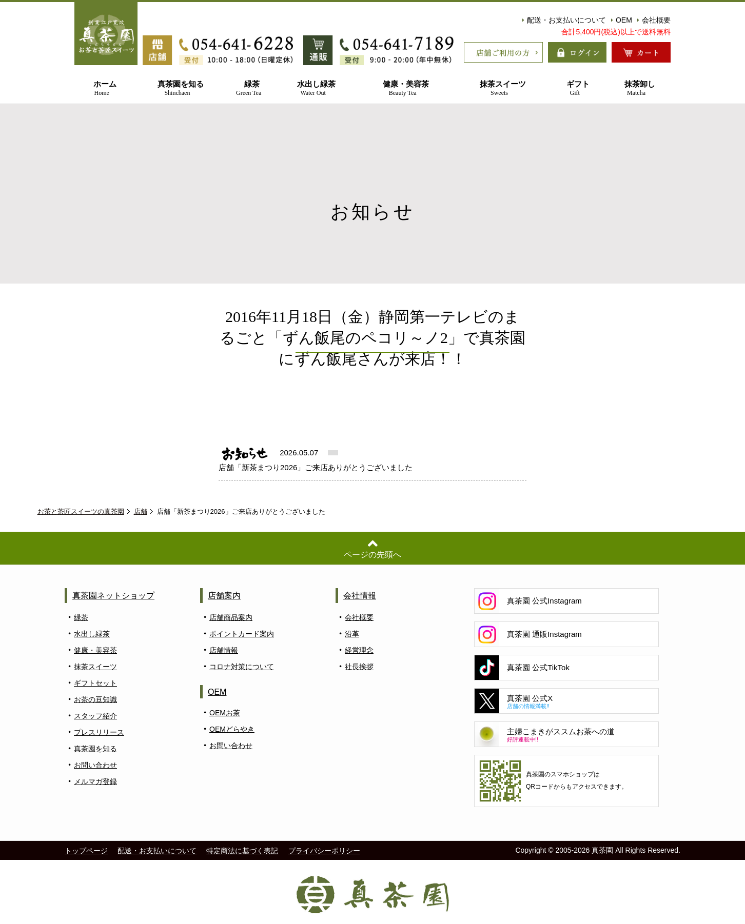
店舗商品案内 (230, 617)
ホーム (101, 88)
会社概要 (654, 20)
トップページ (86, 851)
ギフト (574, 88)
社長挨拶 (359, 666)
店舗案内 (224, 595)
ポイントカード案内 (241, 634)
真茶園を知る (177, 88)
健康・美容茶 (403, 88)
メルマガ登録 (95, 781)
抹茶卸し (636, 88)
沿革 (352, 634)
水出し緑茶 (313, 88)
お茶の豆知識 (95, 699)
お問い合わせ (95, 765)
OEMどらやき (231, 729)
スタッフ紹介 (95, 716)
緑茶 (249, 88)
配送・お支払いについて (564, 20)
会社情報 (359, 595)
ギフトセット (95, 683)
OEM (621, 20)
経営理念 (359, 650)
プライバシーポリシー (324, 851)
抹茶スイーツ (499, 88)
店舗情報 (223, 650)
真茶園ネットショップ (113, 595)
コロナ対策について (241, 666)
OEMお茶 (224, 713)
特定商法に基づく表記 (242, 851)
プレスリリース (99, 732)
